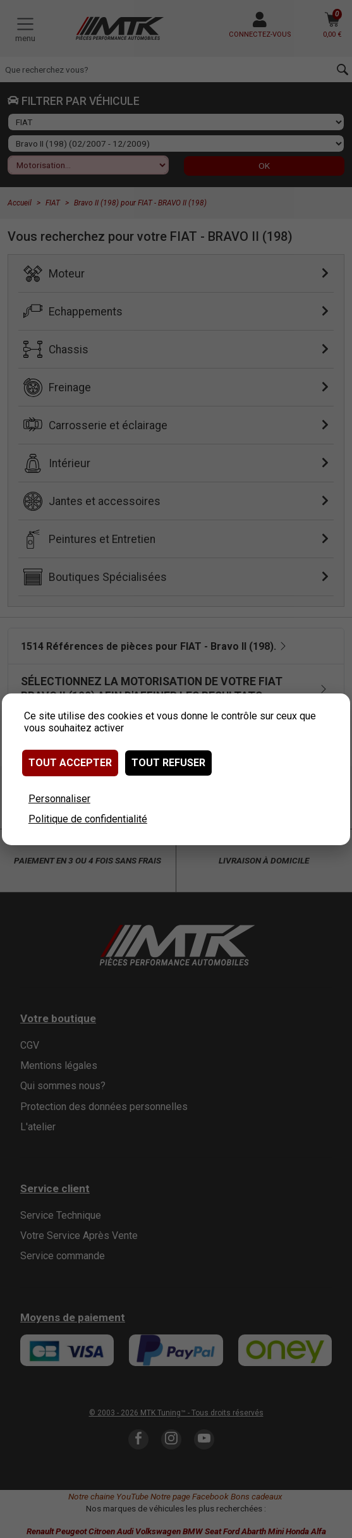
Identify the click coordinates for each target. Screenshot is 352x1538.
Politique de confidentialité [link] (87, 819)
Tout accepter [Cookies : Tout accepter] (70, 763)
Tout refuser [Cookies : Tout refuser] (168, 763)
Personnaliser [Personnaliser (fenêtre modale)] (59, 799)
